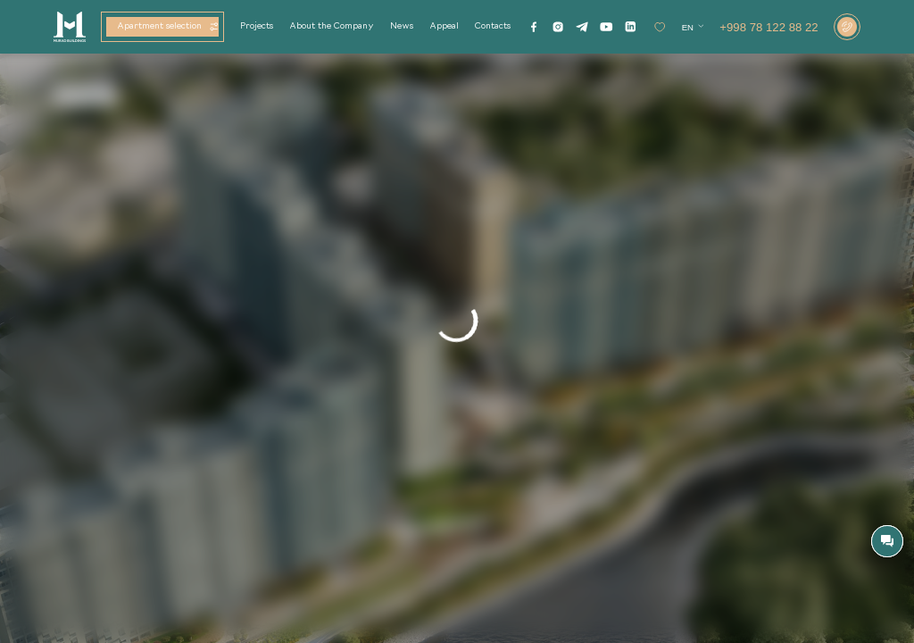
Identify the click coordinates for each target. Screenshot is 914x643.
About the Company (331, 26)
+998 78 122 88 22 (768, 27)
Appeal (444, 26)
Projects (256, 26)
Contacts (493, 26)
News (401, 26)
